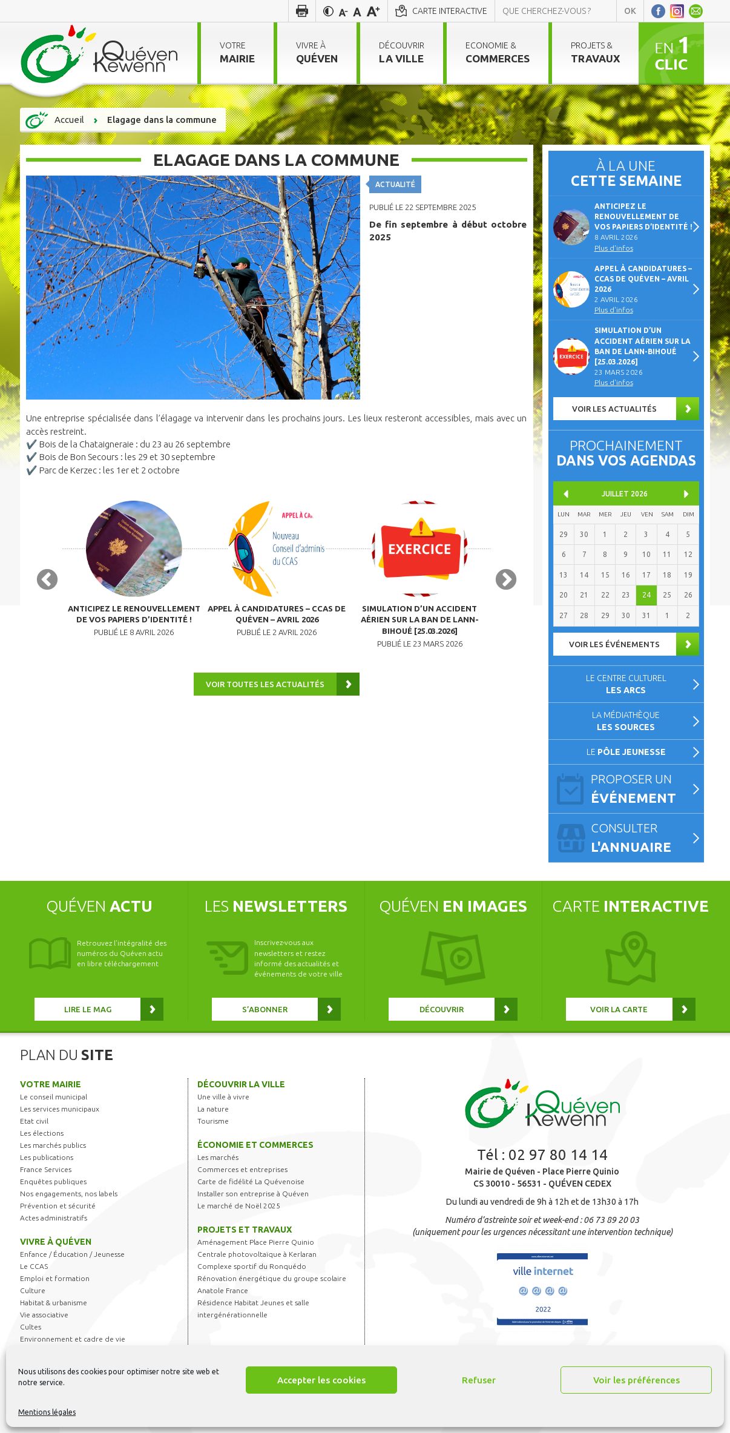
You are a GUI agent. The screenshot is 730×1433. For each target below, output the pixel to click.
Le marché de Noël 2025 (238, 1206)
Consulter (642, 838)
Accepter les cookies (321, 1380)
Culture (32, 1290)
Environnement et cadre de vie (72, 1339)
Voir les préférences (636, 1380)
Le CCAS (34, 1266)
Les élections (42, 1133)
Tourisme (213, 1121)
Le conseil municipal (53, 1097)
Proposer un (642, 789)
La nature (213, 1109)
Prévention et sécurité (58, 1206)
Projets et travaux (244, 1229)
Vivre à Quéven (55, 1242)
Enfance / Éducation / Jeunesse (72, 1254)
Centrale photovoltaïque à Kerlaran (257, 1254)
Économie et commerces (255, 1145)
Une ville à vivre (223, 1097)
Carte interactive (449, 11)
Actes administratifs (53, 1218)
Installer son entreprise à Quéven (253, 1193)
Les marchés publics (53, 1145)
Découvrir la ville (241, 1084)
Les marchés (217, 1157)
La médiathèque (626, 721)
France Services (45, 1169)
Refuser (479, 1380)
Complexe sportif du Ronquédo (251, 1266)
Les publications (46, 1157)
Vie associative (44, 1315)
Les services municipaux (59, 1109)
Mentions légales (47, 1412)
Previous (47, 583)
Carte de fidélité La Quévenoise (250, 1181)
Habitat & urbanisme (53, 1302)
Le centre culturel (626, 684)
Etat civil (34, 1121)
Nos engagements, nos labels (68, 1193)
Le (626, 752)
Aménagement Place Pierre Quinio (255, 1242)
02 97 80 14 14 (558, 1155)
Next (506, 583)
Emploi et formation (55, 1278)
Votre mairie (50, 1084)
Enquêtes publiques (53, 1181)
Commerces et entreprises (242, 1169)
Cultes (30, 1327)
